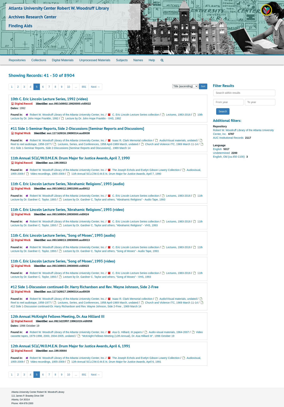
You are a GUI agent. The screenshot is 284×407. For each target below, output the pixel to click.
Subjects (122, 60)
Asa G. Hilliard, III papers (127, 332)
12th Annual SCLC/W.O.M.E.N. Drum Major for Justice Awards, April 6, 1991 (70, 346)
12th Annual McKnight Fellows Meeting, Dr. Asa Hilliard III (57, 316)
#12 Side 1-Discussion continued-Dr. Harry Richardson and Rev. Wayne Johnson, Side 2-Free (84, 286)
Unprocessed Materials (94, 60)
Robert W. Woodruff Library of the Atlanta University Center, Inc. (68, 114)
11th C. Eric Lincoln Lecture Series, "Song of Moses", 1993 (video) (63, 261)
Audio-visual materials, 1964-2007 (169, 332)
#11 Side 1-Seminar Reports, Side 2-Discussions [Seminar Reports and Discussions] (77, 128)
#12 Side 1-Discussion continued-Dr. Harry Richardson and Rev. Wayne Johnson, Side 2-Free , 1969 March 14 (76, 306)
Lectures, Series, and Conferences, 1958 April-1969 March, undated (98, 144)
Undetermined (221, 152)
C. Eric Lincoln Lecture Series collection (135, 114)
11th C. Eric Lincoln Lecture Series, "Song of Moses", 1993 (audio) (63, 235)
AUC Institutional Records (228, 137)
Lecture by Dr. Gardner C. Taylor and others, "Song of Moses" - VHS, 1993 (107, 276)
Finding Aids (20, 26)
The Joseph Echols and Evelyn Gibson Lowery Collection (146, 169)
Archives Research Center (32, 17)
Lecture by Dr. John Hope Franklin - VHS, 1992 (93, 118)
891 (84, 86)
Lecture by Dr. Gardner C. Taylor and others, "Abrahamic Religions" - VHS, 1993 (110, 225)
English (217, 149)
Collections (38, 60)
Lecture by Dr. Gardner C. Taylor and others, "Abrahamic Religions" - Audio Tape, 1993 (114, 199)
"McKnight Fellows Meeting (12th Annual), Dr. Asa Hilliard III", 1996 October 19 (128, 335)
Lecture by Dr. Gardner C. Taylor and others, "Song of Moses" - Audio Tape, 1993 (111, 251)
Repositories (17, 60)
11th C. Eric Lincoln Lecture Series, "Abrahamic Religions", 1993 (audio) (67, 183)
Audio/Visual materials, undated (178, 140)
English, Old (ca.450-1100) (229, 156)
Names (138, 60)
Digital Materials (63, 60)
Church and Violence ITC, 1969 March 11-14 (171, 144)
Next (95, 86)
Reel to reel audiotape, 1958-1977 (31, 144)
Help (152, 60)
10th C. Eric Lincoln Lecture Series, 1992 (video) (49, 98)
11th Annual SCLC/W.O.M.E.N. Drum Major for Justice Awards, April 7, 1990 (70, 158)
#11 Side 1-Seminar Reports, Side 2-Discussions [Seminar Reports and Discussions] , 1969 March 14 (71, 147)
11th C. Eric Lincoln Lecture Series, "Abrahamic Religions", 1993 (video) (67, 209)
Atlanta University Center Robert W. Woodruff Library (59, 8)
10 (68, 86)
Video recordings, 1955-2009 (47, 173)
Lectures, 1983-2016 (178, 114)
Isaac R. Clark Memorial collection (132, 140)
